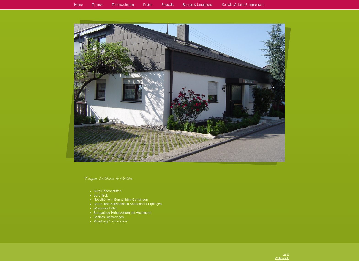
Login (286, 254)
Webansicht (282, 258)
